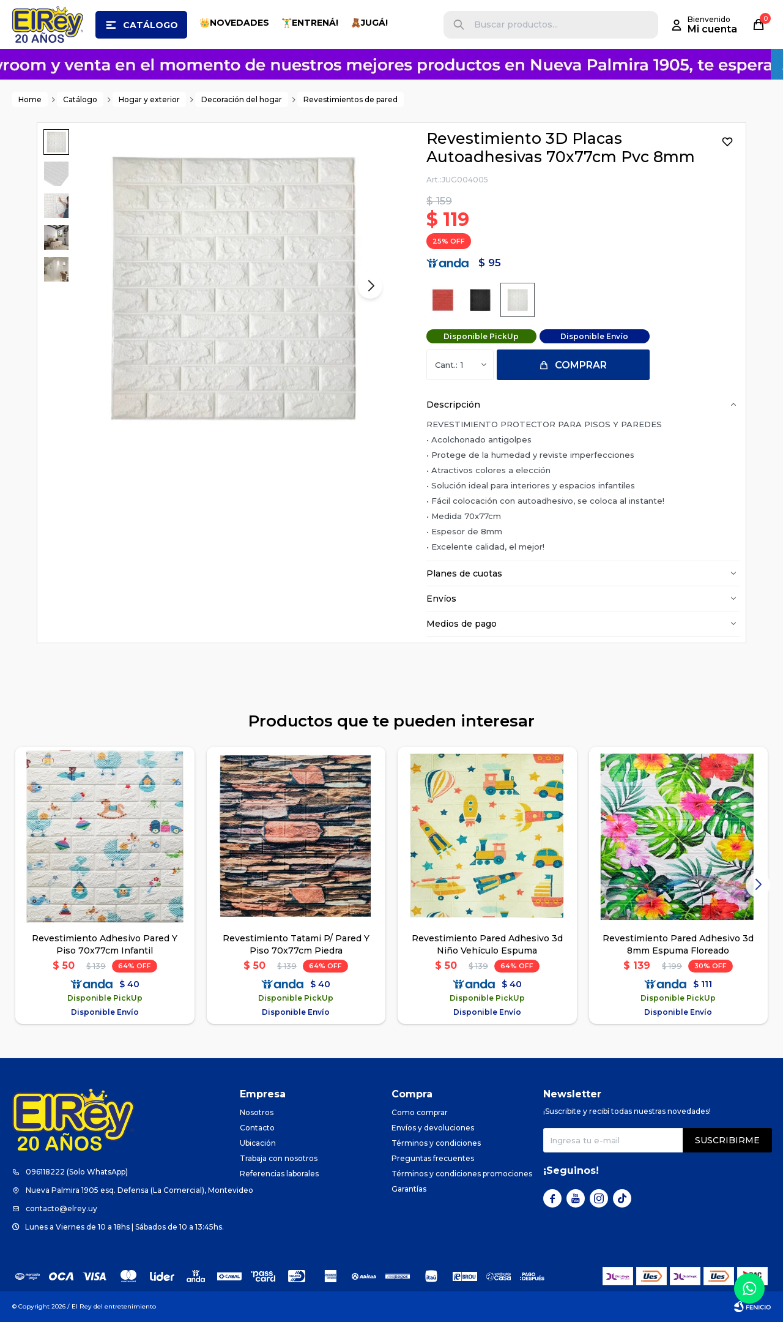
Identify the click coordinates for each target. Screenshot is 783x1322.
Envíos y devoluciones (433, 1127)
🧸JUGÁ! (369, 22)
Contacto (257, 1127)
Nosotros (256, 1112)
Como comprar (420, 1112)
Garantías (409, 1188)
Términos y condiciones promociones (462, 1173)
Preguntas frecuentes (433, 1158)
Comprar (581, 365)
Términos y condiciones (436, 1143)
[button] (458, 25)
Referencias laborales (279, 1173)
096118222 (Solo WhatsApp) (77, 1171)
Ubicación (258, 1143)
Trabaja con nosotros (278, 1158)
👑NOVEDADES (234, 22)
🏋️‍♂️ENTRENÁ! (309, 22)
